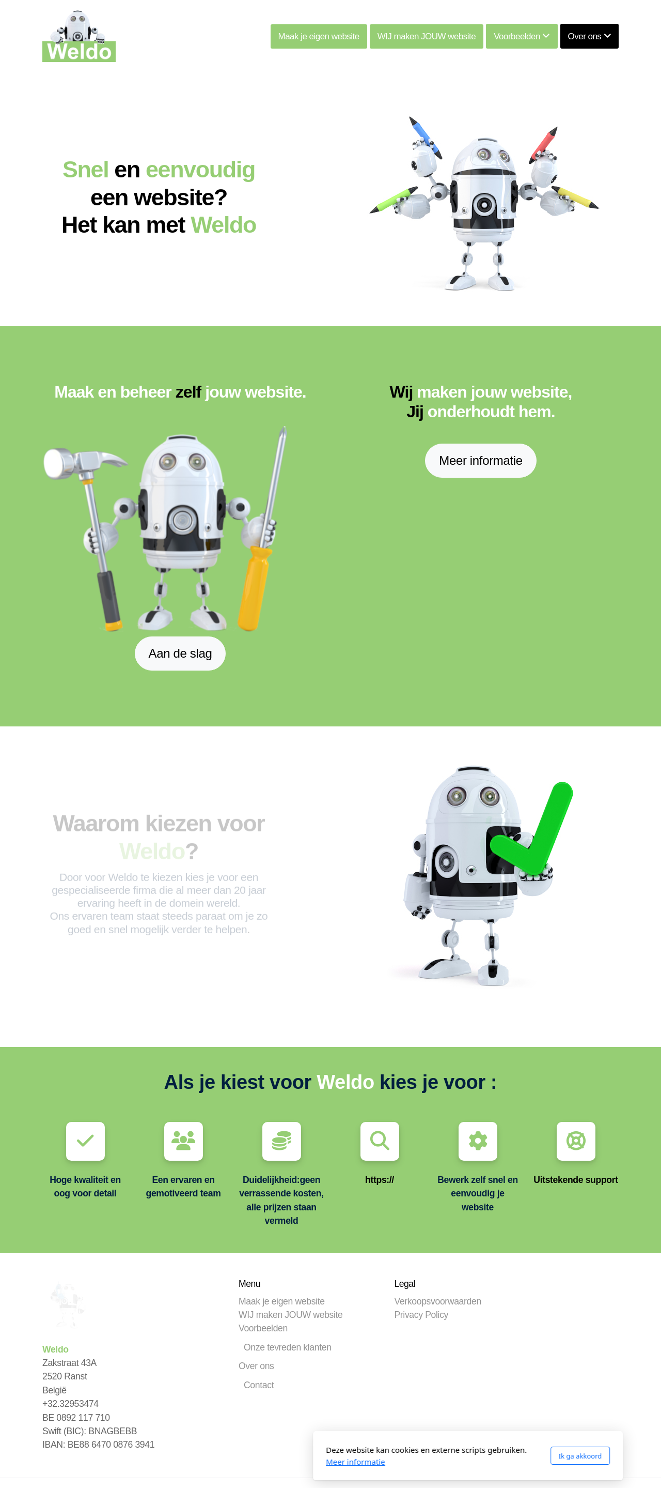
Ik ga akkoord (442, 1456)
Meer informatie (480, 460)
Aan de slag (180, 653)
